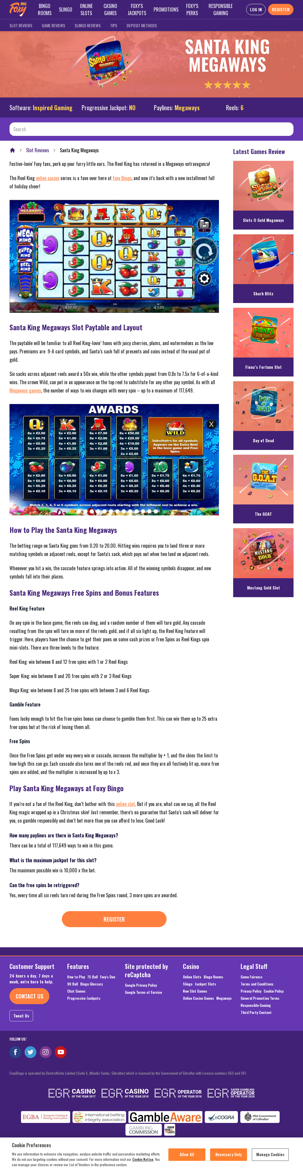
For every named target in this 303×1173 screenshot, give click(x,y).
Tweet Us (21, 1015)
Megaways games (25, 390)
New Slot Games (195, 991)
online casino (47, 178)
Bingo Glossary (91, 984)
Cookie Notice (142, 1162)
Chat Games (76, 991)
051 (243, 1073)
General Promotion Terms (260, 998)
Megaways (224, 998)
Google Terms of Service (143, 992)
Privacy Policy (251, 991)
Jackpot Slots (205, 984)
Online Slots (86, 9)
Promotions (166, 9)
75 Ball (92, 977)
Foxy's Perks (192, 9)
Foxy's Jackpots (137, 9)
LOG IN (256, 9)
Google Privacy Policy (141, 985)
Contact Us (29, 996)
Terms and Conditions (257, 984)
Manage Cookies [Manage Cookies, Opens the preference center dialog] (270, 1158)
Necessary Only (228, 1158)
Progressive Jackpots (83, 998)
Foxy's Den (107, 977)
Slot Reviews (20, 25)
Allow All (187, 1158)
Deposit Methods (142, 25)
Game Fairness (251, 977)
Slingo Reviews (88, 25)
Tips (113, 25)
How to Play (76, 977)
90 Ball (72, 984)
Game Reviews (53, 25)
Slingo (65, 9)
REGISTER (281, 9)
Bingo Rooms (44, 9)
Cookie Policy (273, 991)
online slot (125, 803)
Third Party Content (256, 1012)
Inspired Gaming (52, 107)
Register (114, 919)
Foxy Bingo (122, 178)
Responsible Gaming (221, 9)
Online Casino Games (198, 998)
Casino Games (110, 9)
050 (231, 1073)
